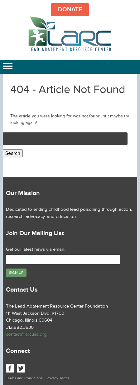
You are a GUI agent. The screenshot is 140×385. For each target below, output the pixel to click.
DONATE (70, 9)
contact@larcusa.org (26, 334)
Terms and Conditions (24, 378)
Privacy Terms (58, 378)
